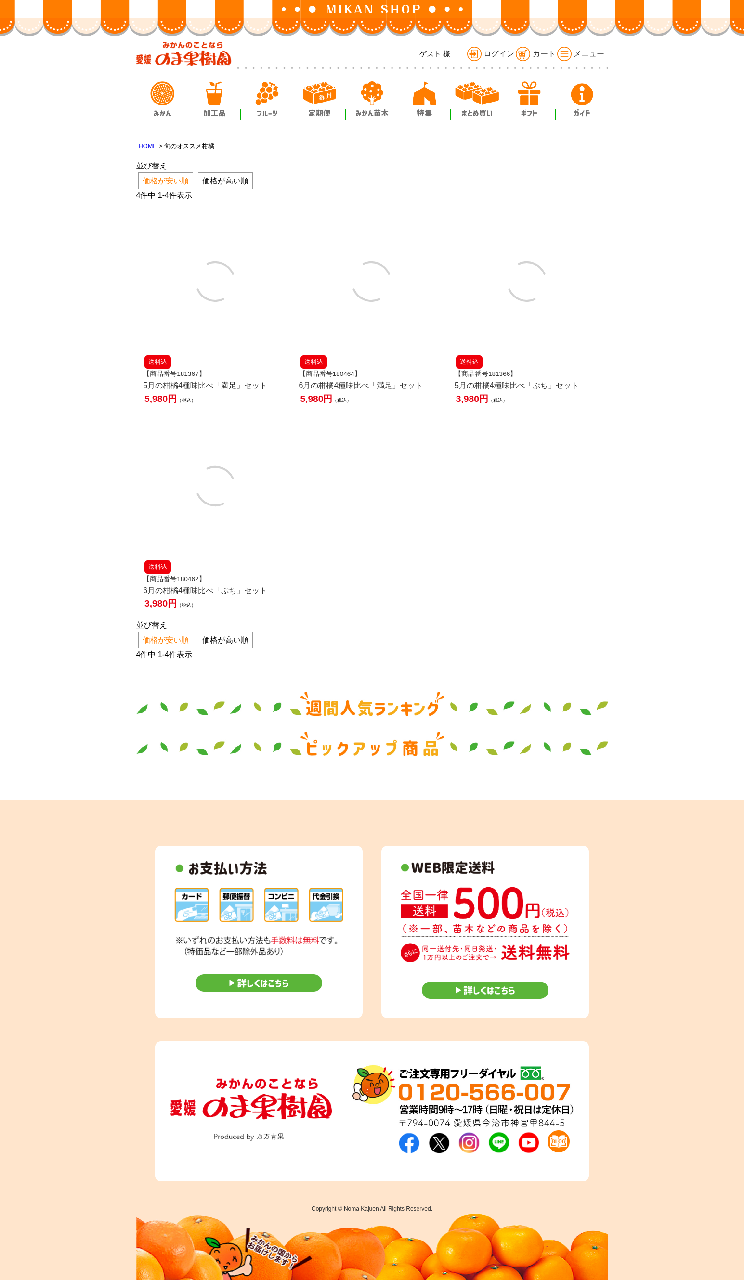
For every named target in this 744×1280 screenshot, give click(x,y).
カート (535, 54)
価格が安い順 (166, 181)
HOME (148, 146)
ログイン (490, 54)
